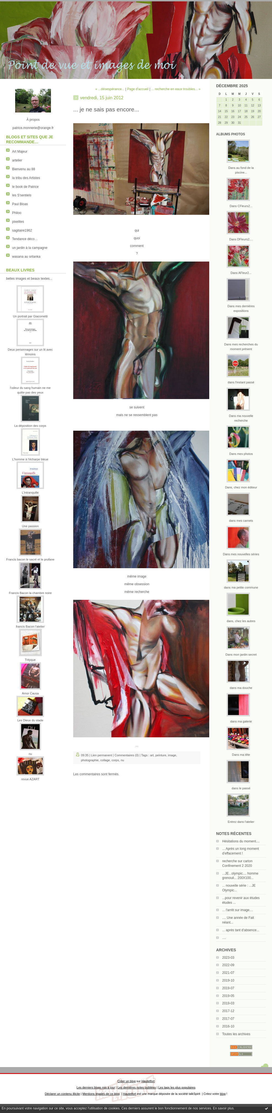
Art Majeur (19, 151)
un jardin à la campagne (29, 248)
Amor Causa (30, 693)
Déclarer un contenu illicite (62, 1093)
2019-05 (228, 996)
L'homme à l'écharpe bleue (30, 459)
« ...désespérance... (110, 89)
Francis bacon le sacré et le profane (30, 559)
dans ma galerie (241, 721)
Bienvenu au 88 (23, 169)
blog (223, 1093)
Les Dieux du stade (30, 720)
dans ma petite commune (241, 587)
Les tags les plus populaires (176, 1087)
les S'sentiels (21, 195)
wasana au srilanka (26, 257)
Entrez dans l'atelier (241, 821)
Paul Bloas (20, 204)
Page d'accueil (138, 89)
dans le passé (241, 788)
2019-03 (228, 1003)
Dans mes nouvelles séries (241, 554)
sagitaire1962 (22, 230)
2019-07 (228, 988)
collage (105, 760)
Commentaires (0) (127, 755)
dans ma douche (241, 687)
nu (30, 753)
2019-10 (228, 980)
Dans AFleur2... (241, 272)
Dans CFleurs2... (241, 206)
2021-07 (228, 973)
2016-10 (228, 1026)
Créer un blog (126, 1081)
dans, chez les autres (241, 621)
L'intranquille (30, 492)
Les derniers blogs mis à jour (96, 1087)
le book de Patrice (25, 187)
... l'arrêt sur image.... (237, 910)
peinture (160, 755)
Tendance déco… (25, 239)
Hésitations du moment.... (241, 841)
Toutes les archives (236, 1034)
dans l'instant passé (241, 382)
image (172, 755)
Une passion (30, 526)
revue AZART (30, 779)
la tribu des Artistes (26, 178)
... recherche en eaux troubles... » (175, 89)
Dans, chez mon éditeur (241, 487)
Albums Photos (230, 134)
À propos (33, 120)
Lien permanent (101, 755)
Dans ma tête (241, 754)
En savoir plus (223, 1108)
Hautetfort (148, 1081)
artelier (17, 160)
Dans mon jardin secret (241, 654)
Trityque (30, 659)
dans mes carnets (241, 520)
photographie (90, 760)
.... (224, 938)
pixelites (18, 222)
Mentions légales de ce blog (100, 1093)
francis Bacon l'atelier (30, 626)
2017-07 (228, 1019)
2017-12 (228, 1011)
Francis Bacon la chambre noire (30, 593)
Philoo (16, 213)
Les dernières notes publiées (137, 1087)
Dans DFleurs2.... (241, 239)
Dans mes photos (241, 453)
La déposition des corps (30, 425)
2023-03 (228, 958)
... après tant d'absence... (240, 930)
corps (115, 760)
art (152, 755)
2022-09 (228, 965)
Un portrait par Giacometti (30, 316)
